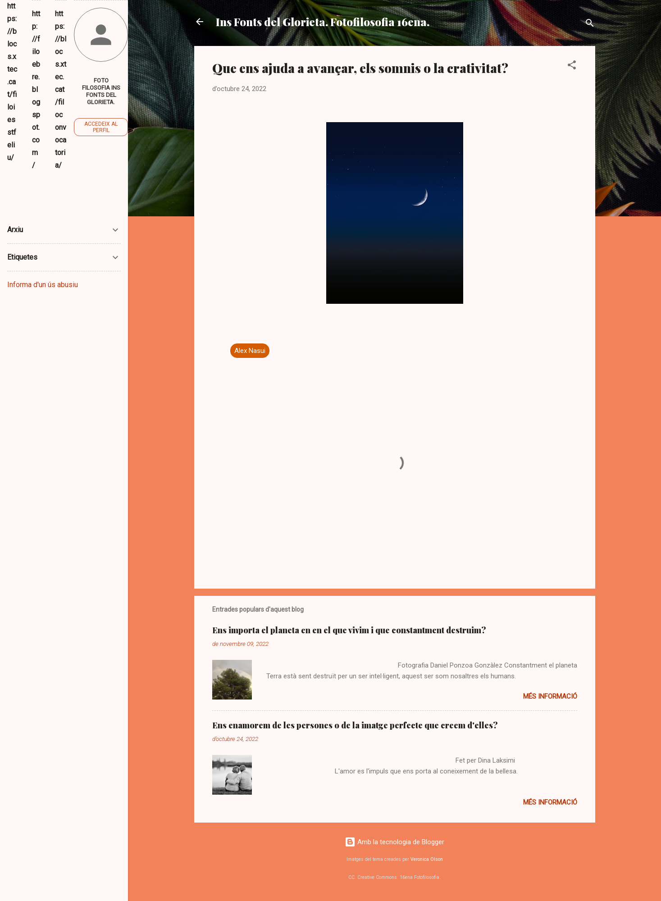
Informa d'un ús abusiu (42, 284)
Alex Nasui (249, 351)
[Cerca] (589, 24)
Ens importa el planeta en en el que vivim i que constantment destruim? (349, 630)
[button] (571, 66)
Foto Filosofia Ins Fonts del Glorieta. (101, 91)
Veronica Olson (426, 859)
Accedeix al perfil (101, 127)
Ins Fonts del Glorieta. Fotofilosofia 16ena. (322, 21)
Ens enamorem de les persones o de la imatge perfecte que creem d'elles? (355, 725)
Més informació (550, 696)
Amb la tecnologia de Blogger (394, 842)
